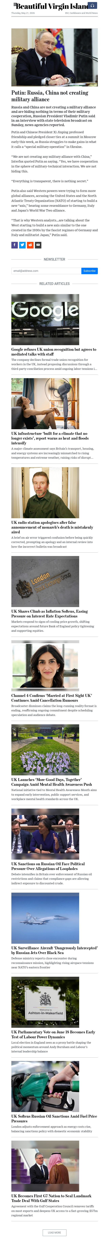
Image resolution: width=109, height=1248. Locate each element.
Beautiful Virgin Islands (54, 6)
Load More (54, 1232)
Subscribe (90, 270)
